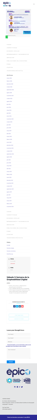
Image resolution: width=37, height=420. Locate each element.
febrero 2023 (9, 139)
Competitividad (12, 47)
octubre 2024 (9, 98)
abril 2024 (9, 113)
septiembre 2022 (10, 154)
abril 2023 (9, 133)
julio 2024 (9, 104)
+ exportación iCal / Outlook (19, 318)
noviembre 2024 (10, 95)
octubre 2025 (9, 86)
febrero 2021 (9, 203)
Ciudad (9, 44)
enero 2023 (9, 142)
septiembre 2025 (10, 89)
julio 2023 (9, 124)
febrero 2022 (9, 174)
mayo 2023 (9, 130)
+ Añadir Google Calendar (18, 315)
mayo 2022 (9, 165)
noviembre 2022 (10, 148)
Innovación (10, 57)
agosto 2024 (9, 101)
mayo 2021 (9, 197)
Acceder (8, 245)
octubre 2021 (9, 186)
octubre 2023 (9, 121)
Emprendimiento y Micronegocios (18, 54)
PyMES (9, 64)
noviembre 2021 (10, 183)
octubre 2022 (9, 151)
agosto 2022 (9, 156)
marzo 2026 (9, 78)
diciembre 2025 (10, 84)
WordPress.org (10, 254)
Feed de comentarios (11, 251)
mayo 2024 (9, 110)
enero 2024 (9, 116)
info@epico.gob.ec (7, 409)
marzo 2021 (9, 200)
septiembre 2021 (10, 189)
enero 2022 (9, 177)
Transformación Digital (15, 70)
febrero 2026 (9, 81)
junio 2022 (9, 162)
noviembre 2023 (10, 119)
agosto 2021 (9, 191)
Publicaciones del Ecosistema (17, 60)
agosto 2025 (9, 92)
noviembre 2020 (10, 206)
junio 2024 (9, 107)
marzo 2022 (9, 171)
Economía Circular (13, 51)
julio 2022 (9, 159)
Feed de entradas (10, 248)
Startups (10, 67)
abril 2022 (9, 168)
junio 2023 (9, 127)
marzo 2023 (9, 136)
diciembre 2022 (10, 145)
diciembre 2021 (10, 180)
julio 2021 (8, 194)
